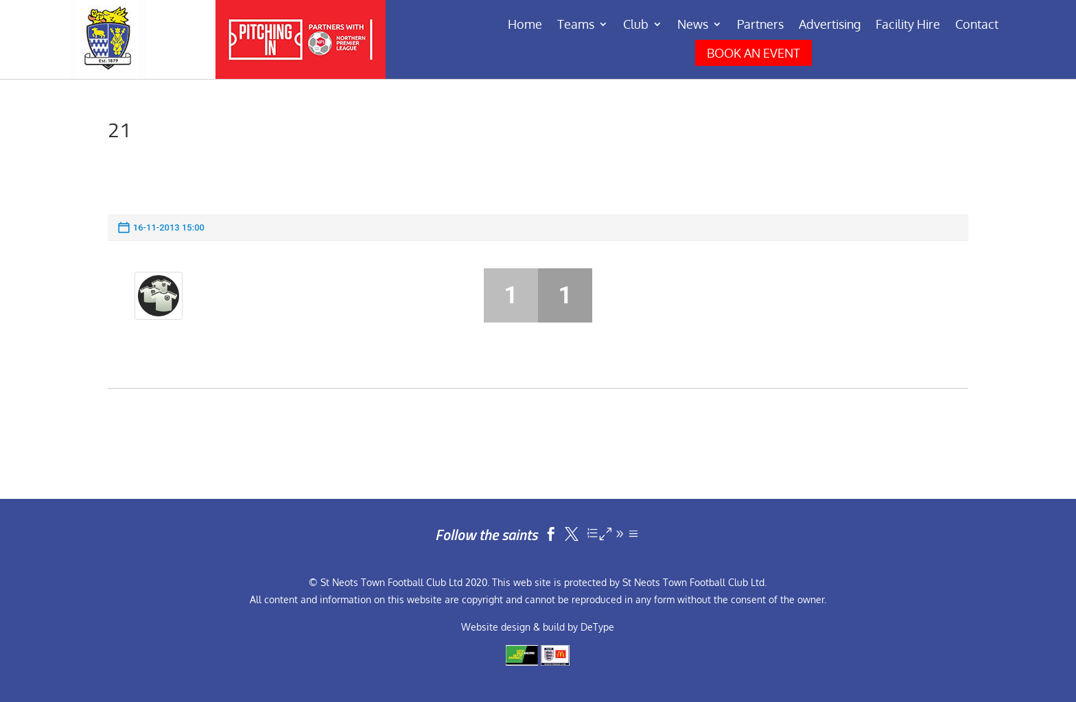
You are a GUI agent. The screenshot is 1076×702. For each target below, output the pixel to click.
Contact (976, 25)
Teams (575, 25)
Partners (760, 25)
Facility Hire (908, 25)
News (692, 25)
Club (635, 25)
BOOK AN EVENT (753, 52)
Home (525, 25)
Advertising (830, 25)
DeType (597, 627)
